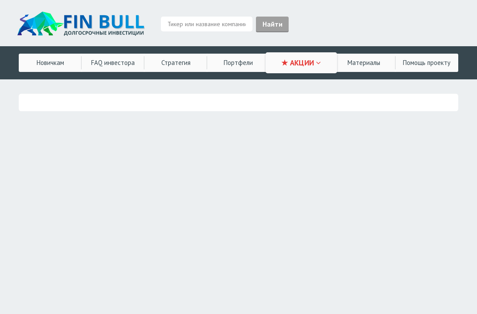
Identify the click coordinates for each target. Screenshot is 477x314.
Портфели (238, 62)
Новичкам (50, 62)
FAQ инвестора (113, 62)
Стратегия (176, 62)
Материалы (364, 62)
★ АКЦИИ (301, 63)
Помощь (426, 62)
